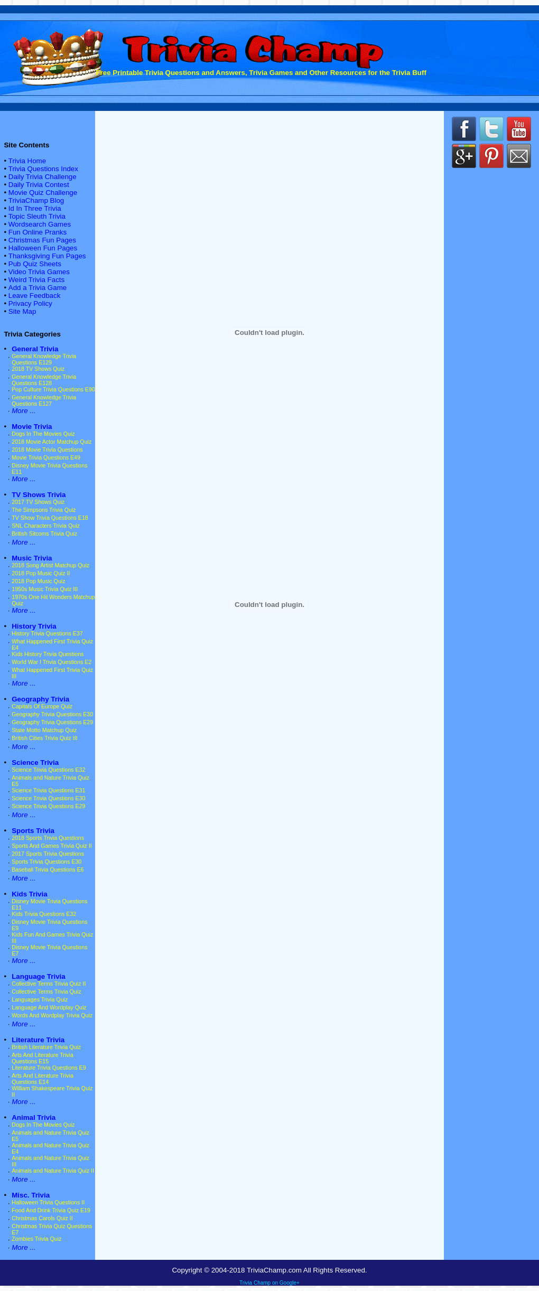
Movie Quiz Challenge (42, 193)
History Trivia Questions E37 (47, 633)
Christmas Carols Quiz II (42, 1218)
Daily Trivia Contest (38, 185)
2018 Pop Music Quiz (38, 581)
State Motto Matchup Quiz (44, 730)
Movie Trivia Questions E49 (46, 457)
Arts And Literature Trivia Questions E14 (42, 1078)
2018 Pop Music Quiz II (41, 573)
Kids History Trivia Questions (47, 654)
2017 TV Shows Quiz (38, 502)
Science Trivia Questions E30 (48, 798)
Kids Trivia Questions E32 (44, 914)
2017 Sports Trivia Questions (48, 853)
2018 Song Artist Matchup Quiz (50, 565)
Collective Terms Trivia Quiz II (49, 983)
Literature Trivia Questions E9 (49, 1067)
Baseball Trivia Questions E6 (47, 869)
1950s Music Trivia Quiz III (45, 589)
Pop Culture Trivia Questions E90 (53, 389)
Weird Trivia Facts (36, 280)
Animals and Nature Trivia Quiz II (53, 1170)
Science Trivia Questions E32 (48, 769)
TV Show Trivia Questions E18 (50, 517)
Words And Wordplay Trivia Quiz (52, 1015)
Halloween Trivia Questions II (48, 1202)
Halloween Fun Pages (42, 248)
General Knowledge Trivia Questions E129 (44, 359)
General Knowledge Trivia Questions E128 (44, 379)
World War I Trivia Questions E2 (51, 662)
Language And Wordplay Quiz (49, 1007)
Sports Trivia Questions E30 (46, 861)
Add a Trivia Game (37, 288)
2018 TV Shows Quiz (38, 369)
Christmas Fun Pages (42, 240)
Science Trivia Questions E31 (48, 790)
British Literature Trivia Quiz (46, 1047)
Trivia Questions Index (43, 169)
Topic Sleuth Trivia (37, 216)
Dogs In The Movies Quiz (43, 434)
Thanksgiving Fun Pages (47, 256)
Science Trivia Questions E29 (48, 806)
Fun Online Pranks (37, 232)
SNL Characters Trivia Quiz (46, 525)
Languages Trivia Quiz (40, 999)
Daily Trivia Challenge (42, 177)
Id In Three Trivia (34, 208)
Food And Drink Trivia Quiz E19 (51, 1210)
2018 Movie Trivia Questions (47, 449)
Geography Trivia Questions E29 (52, 722)
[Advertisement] (491, 353)
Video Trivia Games (39, 272)
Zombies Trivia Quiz (36, 1239)
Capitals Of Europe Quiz (42, 706)
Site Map (22, 311)
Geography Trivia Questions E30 (52, 714)
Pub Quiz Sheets (34, 264)
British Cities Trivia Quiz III (44, 738)
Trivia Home (27, 161)
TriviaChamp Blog (36, 200)
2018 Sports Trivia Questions (48, 838)
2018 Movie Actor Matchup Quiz (51, 441)
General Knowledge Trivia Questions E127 (44, 400)
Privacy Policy (30, 303)
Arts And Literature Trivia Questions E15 (42, 1058)
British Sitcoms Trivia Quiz (44, 533)
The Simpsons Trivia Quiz (44, 510)
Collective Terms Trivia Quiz (46, 991)
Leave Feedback (34, 296)
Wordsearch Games (39, 224)
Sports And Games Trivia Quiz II (52, 846)
